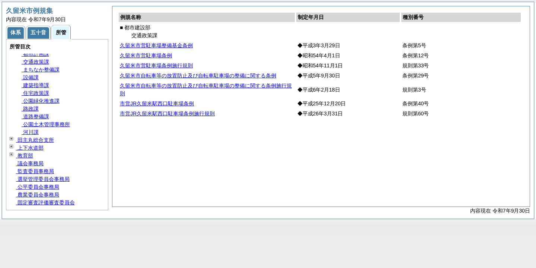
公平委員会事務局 (37, 187)
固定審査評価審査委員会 (45, 202)
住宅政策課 (35, 93)
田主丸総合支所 (35, 140)
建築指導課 (35, 85)
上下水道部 (30, 148)
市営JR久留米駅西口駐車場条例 (157, 103)
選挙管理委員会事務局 (43, 179)
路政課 (30, 109)
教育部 (24, 156)
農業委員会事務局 (37, 195)
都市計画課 (35, 54)
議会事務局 (30, 163)
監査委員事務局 (35, 171)
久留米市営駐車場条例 (146, 55)
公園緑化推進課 (41, 101)
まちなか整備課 (41, 70)
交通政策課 (35, 62)
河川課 (30, 132)
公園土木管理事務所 (46, 124)
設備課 (30, 77)
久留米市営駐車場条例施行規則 (156, 65)
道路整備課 (35, 116)
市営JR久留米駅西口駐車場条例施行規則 (167, 114)
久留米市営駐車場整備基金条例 (156, 45)
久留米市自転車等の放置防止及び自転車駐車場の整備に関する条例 (198, 76)
